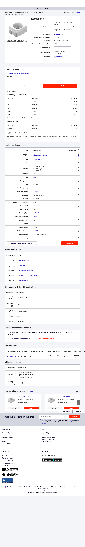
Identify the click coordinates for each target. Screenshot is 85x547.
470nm (35, 216)
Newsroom (5, 446)
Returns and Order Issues (48, 439)
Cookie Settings (44, 488)
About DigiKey (6, 433)
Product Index (8, 12)
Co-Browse (6, 466)
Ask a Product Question (46, 339)
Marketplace (5, 435)
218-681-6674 (7, 461)
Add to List (24, 86)
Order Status (45, 435)
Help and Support (46, 433)
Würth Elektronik (58, 34)
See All (31, 391)
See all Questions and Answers (20, 339)
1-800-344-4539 (8, 458)
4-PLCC (35, 231)
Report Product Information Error (21, 243)
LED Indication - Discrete (34, 12)
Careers (4, 439)
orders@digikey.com (9, 463)
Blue (34, 177)
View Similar (70, 243)
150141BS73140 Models (60, 60)
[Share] (78, 12)
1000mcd (36, 191)
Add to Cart (60, 86)
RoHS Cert (22, 265)
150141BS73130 (11, 356)
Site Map (4, 441)
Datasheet (58, 56)
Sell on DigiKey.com (7, 437)
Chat (5, 456)
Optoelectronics (19, 12)
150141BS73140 (24, 260)
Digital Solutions (6, 443)
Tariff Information (46, 441)
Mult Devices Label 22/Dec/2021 (28, 276)
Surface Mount (37, 213)
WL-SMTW (36, 163)
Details (31, 408)
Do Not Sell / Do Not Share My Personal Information (42, 492)
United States (9, 487)
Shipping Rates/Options (48, 437)
